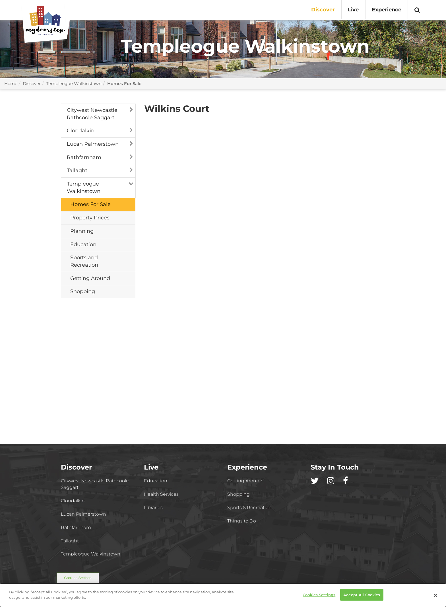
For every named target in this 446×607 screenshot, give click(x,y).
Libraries (153, 507)
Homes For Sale (124, 83)
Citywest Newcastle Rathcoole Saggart (92, 114)
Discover (323, 10)
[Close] (435, 597)
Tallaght (77, 170)
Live (353, 10)
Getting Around (245, 480)
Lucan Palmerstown (93, 144)
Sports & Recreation (249, 507)
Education (155, 480)
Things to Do (241, 521)
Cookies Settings (78, 578)
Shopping (238, 494)
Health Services (161, 494)
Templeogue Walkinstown (74, 83)
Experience (386, 10)
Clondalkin (80, 130)
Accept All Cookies (361, 597)
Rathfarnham (84, 157)
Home (10, 83)
